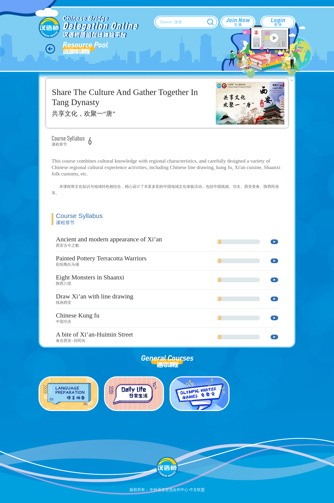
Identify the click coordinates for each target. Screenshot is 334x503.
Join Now (237, 21)
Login (277, 21)
